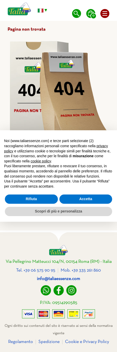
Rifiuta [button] (31, 199)
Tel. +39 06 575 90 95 (35, 270)
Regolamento (20, 342)
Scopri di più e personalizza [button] (58, 211)
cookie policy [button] (41, 161)
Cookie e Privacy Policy (87, 342)
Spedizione (49, 342)
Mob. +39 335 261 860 (81, 270)
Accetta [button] (85, 199)
